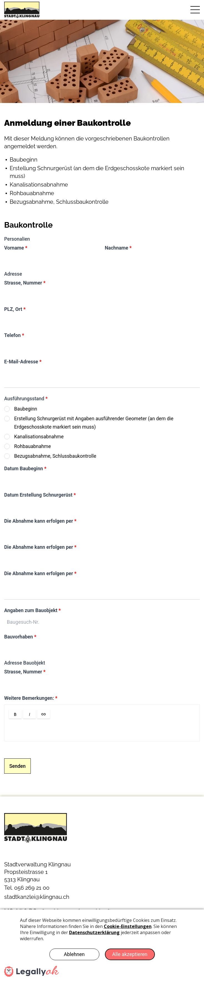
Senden (17, 766)
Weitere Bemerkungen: (30, 698)
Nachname (118, 248)
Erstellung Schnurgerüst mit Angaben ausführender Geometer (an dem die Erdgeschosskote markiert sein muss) (93, 423)
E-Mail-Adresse (23, 361)
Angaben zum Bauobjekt (32, 610)
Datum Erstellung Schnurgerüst (40, 495)
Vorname (15, 248)
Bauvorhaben (20, 637)
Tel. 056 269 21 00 (26, 887)
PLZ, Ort (15, 309)
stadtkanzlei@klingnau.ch (36, 897)
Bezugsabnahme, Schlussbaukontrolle (55, 456)
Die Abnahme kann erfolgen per (40, 521)
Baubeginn (25, 409)
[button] (15, 714)
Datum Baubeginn (25, 468)
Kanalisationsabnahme (39, 436)
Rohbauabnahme (32, 446)
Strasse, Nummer (25, 283)
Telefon (14, 335)
